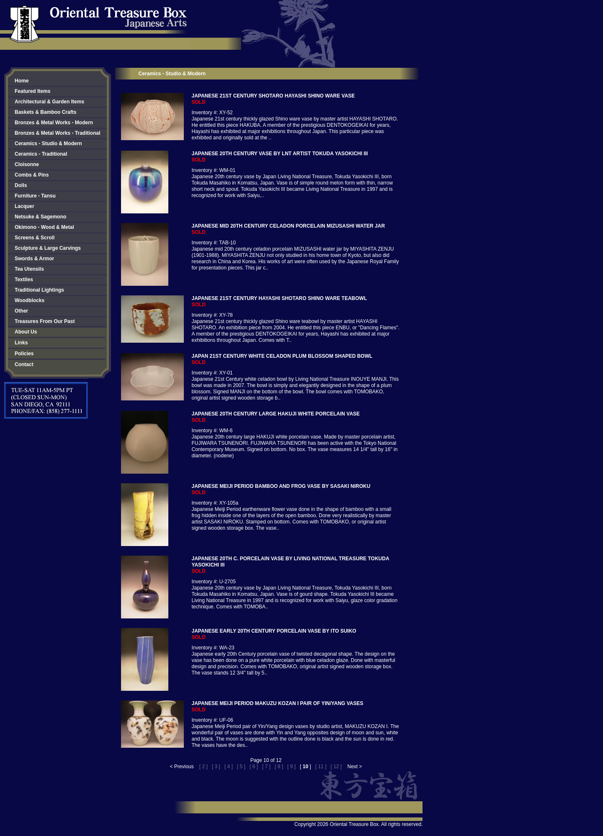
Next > (355, 766)
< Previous (181, 766)
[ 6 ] (254, 766)
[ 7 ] (266, 766)
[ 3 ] (216, 766)
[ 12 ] (336, 766)
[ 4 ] (228, 766)
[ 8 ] (279, 766)
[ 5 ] (241, 766)
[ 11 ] (321, 766)
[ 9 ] (291, 766)
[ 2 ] (203, 766)
